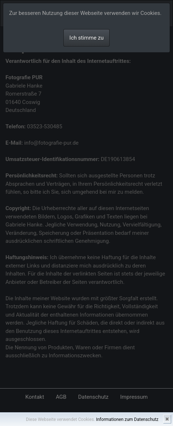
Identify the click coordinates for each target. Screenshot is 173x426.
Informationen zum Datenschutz (127, 419)
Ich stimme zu (87, 38)
